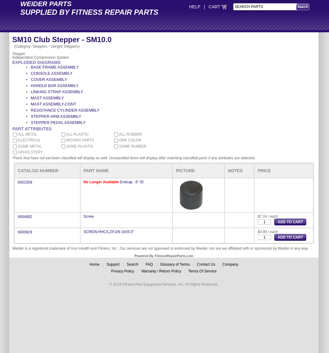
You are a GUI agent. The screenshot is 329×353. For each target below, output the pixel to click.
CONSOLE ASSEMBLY (52, 73)
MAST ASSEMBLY (47, 98)
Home (94, 264)
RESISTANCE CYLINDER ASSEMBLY (65, 110)
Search (132, 264)
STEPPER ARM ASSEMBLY (56, 116)
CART (218, 6)
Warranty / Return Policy (161, 271)
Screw (89, 216)
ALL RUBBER (128, 134)
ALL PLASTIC (75, 134)
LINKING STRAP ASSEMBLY (57, 91)
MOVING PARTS (77, 140)
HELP (194, 6)
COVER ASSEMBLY (49, 79)
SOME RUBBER (130, 146)
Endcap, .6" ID (132, 182)
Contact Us (206, 264)
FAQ (149, 264)
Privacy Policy (122, 271)
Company (230, 264)
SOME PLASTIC (77, 146)
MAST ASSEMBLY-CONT (53, 104)
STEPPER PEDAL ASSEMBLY (58, 122)
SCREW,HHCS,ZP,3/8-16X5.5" (109, 232)
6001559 (25, 182)
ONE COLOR (127, 140)
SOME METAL (27, 146)
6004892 (25, 217)
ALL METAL (25, 134)
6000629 (25, 232)
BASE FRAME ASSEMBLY (55, 67)
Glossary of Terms (175, 264)
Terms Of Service (202, 271)
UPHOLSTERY (28, 152)
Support (113, 264)
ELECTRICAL (27, 140)
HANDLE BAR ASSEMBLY (54, 85)
